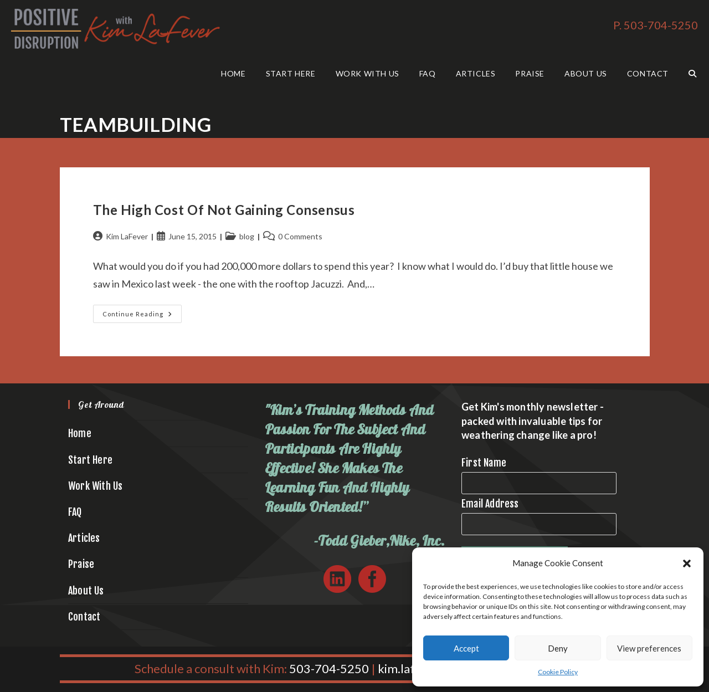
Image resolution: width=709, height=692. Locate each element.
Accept (466, 648)
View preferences (649, 648)
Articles (84, 538)
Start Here (90, 460)
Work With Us (95, 486)
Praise (81, 564)
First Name (483, 463)
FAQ (75, 512)
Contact (84, 617)
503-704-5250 (329, 668)
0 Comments (300, 236)
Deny (558, 648)
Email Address (490, 504)
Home (79, 433)
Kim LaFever (127, 236)
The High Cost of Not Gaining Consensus (224, 210)
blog (246, 236)
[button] (686, 563)
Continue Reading (142, 316)
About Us (86, 591)
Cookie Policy (558, 672)
